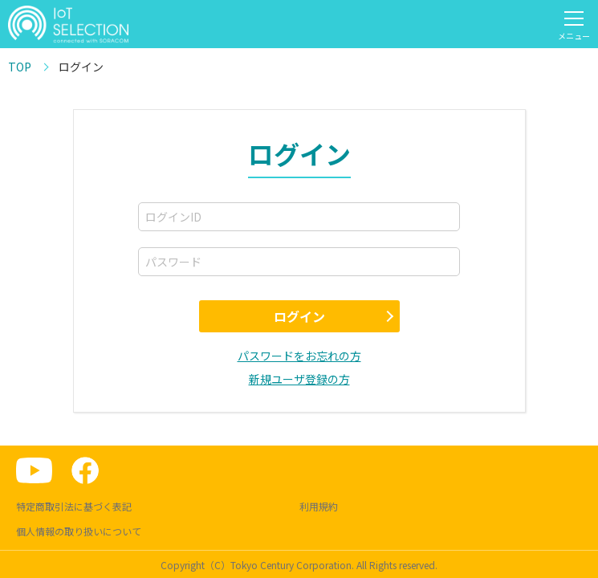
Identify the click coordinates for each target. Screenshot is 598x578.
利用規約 (318, 506)
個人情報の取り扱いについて (78, 531)
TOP (19, 67)
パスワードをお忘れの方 (299, 356)
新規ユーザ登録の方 (299, 379)
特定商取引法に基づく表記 (74, 506)
